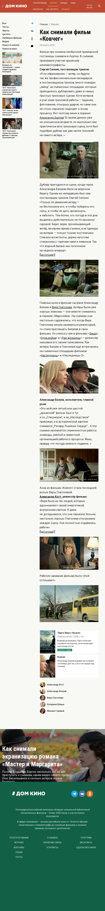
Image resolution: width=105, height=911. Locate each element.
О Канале (52, 838)
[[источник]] (47, 254)
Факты (5, 30)
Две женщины (71, 338)
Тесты (5, 27)
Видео (5, 41)
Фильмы (63, 3)
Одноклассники (86, 847)
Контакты (52, 847)
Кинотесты (38, 9)
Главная (44, 24)
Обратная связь (52, 842)
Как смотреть (52, 9)
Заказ (93, 333)
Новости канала (10, 45)
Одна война (48, 338)
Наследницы (49, 355)
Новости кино (9, 48)
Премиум (65, 9)
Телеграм (86, 838)
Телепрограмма (40, 3)
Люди (73, 3)
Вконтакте (86, 842)
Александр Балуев (52, 117)
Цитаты (6, 34)
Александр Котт (50, 496)
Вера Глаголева (62, 307)
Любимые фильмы (12, 38)
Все (4, 23)
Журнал (53, 3)
